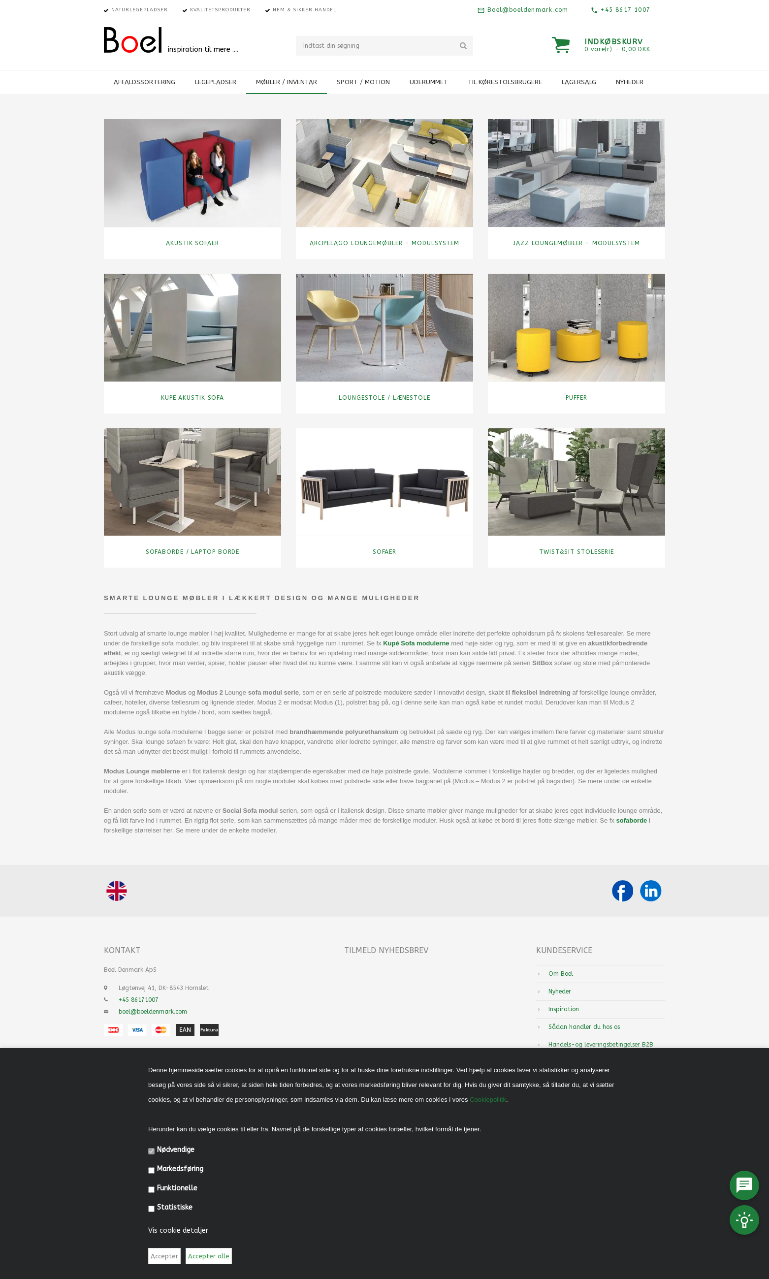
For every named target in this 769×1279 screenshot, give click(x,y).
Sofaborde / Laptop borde (193, 551)
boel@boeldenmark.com (153, 1011)
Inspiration (563, 1009)
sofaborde (630, 820)
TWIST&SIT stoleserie (576, 551)
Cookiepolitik (488, 1099)
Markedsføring (180, 1169)
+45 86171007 (139, 999)
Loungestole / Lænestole (384, 397)
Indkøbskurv (613, 41)
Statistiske (174, 1207)
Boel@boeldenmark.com (526, 9)
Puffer (576, 397)
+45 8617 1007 (624, 9)
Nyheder (629, 82)
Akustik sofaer (192, 243)
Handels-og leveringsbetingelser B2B (600, 1044)
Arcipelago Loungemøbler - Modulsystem (384, 243)
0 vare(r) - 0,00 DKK (617, 49)
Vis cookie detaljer (178, 1230)
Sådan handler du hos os (584, 1026)
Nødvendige (175, 1150)
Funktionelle (177, 1188)
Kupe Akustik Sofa (192, 397)
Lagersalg (579, 82)
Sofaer (384, 551)
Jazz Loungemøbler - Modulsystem (576, 243)
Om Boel (560, 973)
